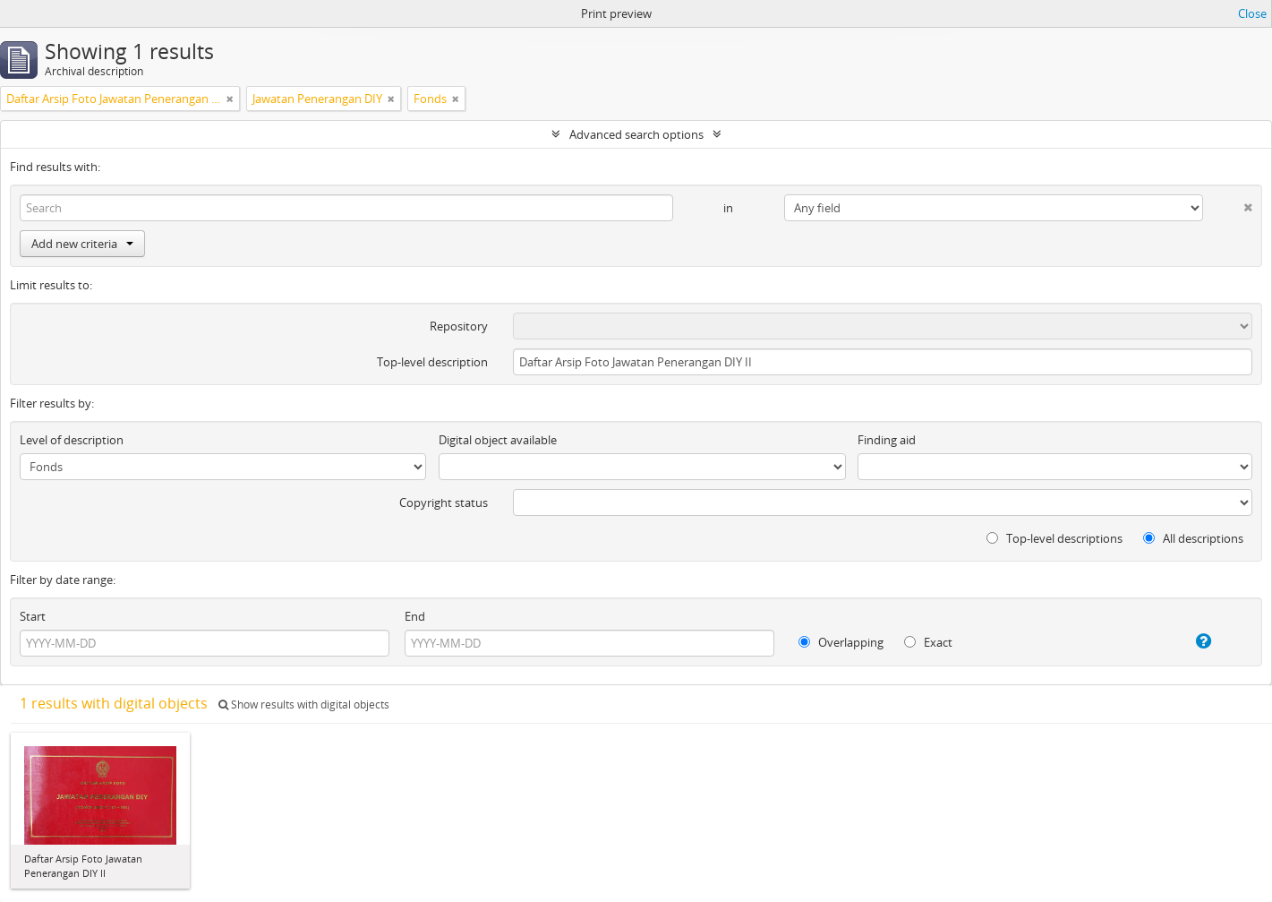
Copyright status (443, 502)
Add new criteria (82, 244)
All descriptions (1193, 538)
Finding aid (887, 440)
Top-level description (432, 362)
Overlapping (841, 642)
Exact (928, 642)
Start (33, 616)
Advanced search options (636, 134)
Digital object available (498, 440)
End (415, 616)
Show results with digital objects (303, 704)
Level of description (72, 440)
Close (1252, 13)
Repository (459, 326)
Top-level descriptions (1054, 538)
